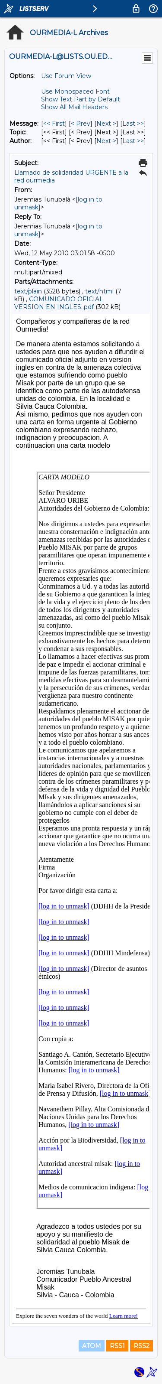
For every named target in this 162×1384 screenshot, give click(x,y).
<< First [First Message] (54, 123)
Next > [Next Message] (106, 123)
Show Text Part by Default (80, 99)
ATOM (91, 1346)
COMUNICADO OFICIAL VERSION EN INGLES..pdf (58, 303)
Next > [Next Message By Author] (106, 141)
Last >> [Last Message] (133, 123)
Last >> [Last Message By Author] (133, 141)
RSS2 (141, 1346)
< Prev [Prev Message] (80, 123)
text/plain (28, 291)
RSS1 (117, 1346)
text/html (99, 291)
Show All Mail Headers (74, 107)
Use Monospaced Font (75, 91)
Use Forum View (66, 76)
